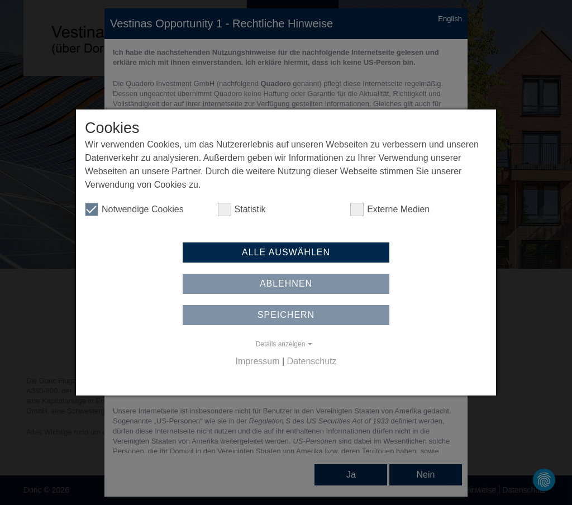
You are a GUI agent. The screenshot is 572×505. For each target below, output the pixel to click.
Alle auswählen (286, 252)
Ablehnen (286, 283)
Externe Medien (390, 209)
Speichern (286, 315)
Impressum (257, 361)
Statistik (242, 209)
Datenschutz (312, 361)
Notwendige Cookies (134, 209)
